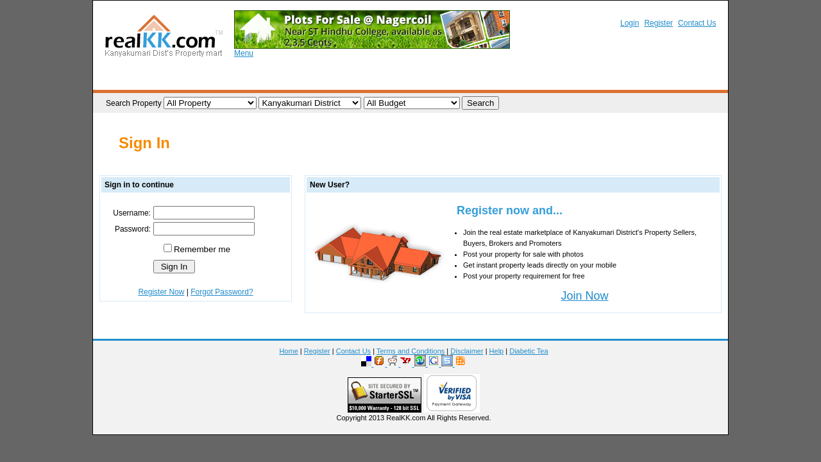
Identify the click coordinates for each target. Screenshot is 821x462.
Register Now (161, 291)
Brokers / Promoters (570, 78)
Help (496, 351)
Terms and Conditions (410, 351)
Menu (243, 53)
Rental (639, 78)
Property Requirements (317, 78)
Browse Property (140, 78)
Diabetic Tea (528, 351)
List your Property (223, 78)
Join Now (584, 295)
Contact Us (697, 23)
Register (658, 23)
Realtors (499, 78)
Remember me (202, 249)
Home (288, 351)
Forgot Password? (221, 291)
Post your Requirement (422, 78)
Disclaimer (466, 351)
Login (629, 23)
